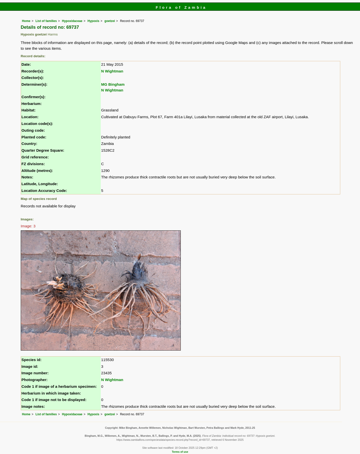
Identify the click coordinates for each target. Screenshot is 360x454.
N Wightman (112, 71)
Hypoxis (93, 21)
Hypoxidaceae (72, 21)
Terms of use (180, 451)
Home (26, 21)
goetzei (109, 21)
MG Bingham (113, 84)
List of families (46, 21)
